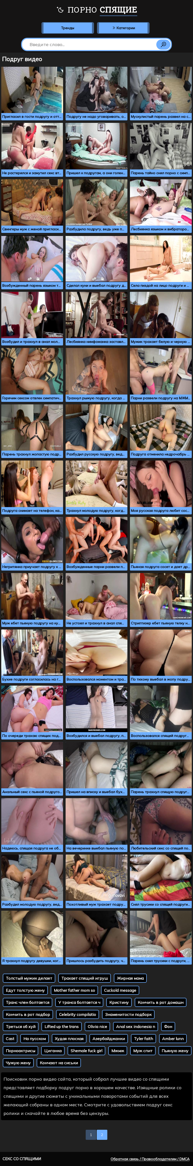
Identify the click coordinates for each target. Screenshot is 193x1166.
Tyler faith (143, 1038)
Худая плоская (69, 1038)
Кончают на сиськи (59, 1062)
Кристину (119, 1002)
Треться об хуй (20, 1026)
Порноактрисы (20, 1050)
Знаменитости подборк (128, 1014)
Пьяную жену (175, 1050)
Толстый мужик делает (29, 978)
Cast (10, 1038)
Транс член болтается (27, 1002)
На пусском (34, 1038)
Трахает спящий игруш (84, 978)
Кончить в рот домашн (160, 1002)
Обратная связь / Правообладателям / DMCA (150, 1159)
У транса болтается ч (79, 1002)
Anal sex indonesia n (135, 1026)
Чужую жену (18, 1062)
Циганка (53, 1050)
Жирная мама (130, 978)
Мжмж (117, 1050)
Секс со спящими (22, 1158)
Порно (96, 10)
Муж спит (143, 1050)
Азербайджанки (108, 1038)
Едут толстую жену (25, 990)
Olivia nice (97, 1026)
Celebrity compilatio (77, 1014)
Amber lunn (173, 1038)
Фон (168, 1026)
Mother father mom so (74, 990)
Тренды (67, 28)
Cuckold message (120, 990)
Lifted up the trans (61, 1026)
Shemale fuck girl (86, 1050)
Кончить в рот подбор (28, 1014)
